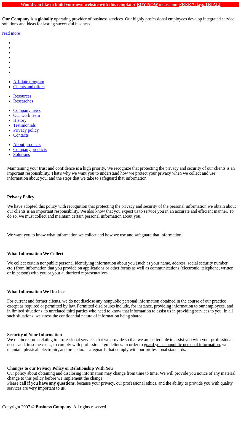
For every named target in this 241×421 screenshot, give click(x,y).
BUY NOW (147, 4)
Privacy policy (26, 130)
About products (27, 144)
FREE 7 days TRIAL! (200, 4)
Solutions (21, 154)
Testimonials (24, 125)
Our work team (26, 115)
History (19, 120)
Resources (22, 96)
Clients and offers (28, 86)
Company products (30, 149)
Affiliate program (28, 81)
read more (11, 33)
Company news (27, 110)
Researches (23, 101)
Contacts (21, 135)
